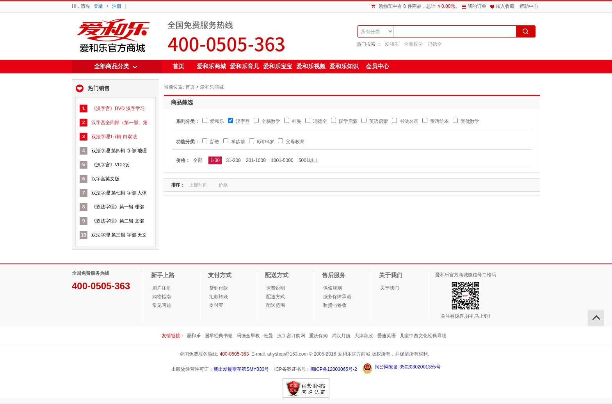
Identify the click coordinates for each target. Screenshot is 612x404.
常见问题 (161, 305)
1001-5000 (282, 160)
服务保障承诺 (337, 296)
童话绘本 (435, 121)
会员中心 (377, 66)
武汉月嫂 (341, 335)
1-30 (215, 160)
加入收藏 (505, 6)
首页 (178, 66)
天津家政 (363, 335)
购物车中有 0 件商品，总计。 (419, 6)
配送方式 (275, 296)
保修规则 (332, 288)
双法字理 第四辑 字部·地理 (119, 150)
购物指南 (161, 296)
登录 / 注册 (107, 6)
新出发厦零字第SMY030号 (241, 369)
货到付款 (218, 288)
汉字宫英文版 (105, 179)
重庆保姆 (318, 335)
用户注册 (161, 288)
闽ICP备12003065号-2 (333, 369)
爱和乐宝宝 (277, 66)
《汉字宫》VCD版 (110, 164)
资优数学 (466, 121)
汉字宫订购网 (291, 335)
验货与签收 (335, 305)
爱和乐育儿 (244, 66)
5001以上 (308, 160)
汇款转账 (218, 296)
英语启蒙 (374, 121)
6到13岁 (261, 141)
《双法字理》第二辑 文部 (117, 221)
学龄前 (234, 141)
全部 (198, 160)
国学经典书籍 (219, 335)
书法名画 (405, 121)
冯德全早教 (248, 335)
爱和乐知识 (344, 66)
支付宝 (216, 305)
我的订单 (477, 6)
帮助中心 (528, 6)
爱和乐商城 (112, 35)
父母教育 (291, 141)
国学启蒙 (344, 121)
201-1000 (256, 160)
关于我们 (389, 288)
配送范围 (275, 305)
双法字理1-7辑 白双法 (114, 136)
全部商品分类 (111, 66)
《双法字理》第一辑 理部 (117, 207)
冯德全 (435, 44)
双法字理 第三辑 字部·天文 (119, 235)
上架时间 (201, 185)
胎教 (210, 141)
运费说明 (275, 288)
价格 (226, 185)
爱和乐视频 (311, 66)
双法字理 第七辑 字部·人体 (119, 193)
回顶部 (596, 318)
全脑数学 (413, 44)
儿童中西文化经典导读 (423, 335)
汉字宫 (238, 121)
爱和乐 (392, 44)
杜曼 (292, 121)
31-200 (233, 160)
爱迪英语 (386, 335)
